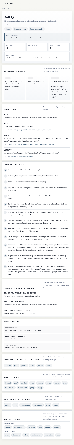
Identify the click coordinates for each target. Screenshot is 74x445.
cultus (26, 435)
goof (18, 130)
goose (40, 130)
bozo (29, 130)
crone (7, 435)
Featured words (20, 29)
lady (40, 427)
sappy (36, 144)
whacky (51, 144)
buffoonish (14, 157)
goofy (32, 144)
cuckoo (45, 130)
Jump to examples (36, 29)
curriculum (49, 435)
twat (50, 130)
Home (3, 8)
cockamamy (25, 144)
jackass (34, 130)
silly (41, 144)
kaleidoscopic (19, 427)
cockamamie (15, 144)
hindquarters (36, 435)
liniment (57, 427)
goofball (24, 130)
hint (58, 435)
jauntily (8, 427)
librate (47, 427)
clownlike (30, 157)
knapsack (31, 427)
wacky (45, 144)
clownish (22, 157)
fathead (13, 130)
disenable (16, 435)
